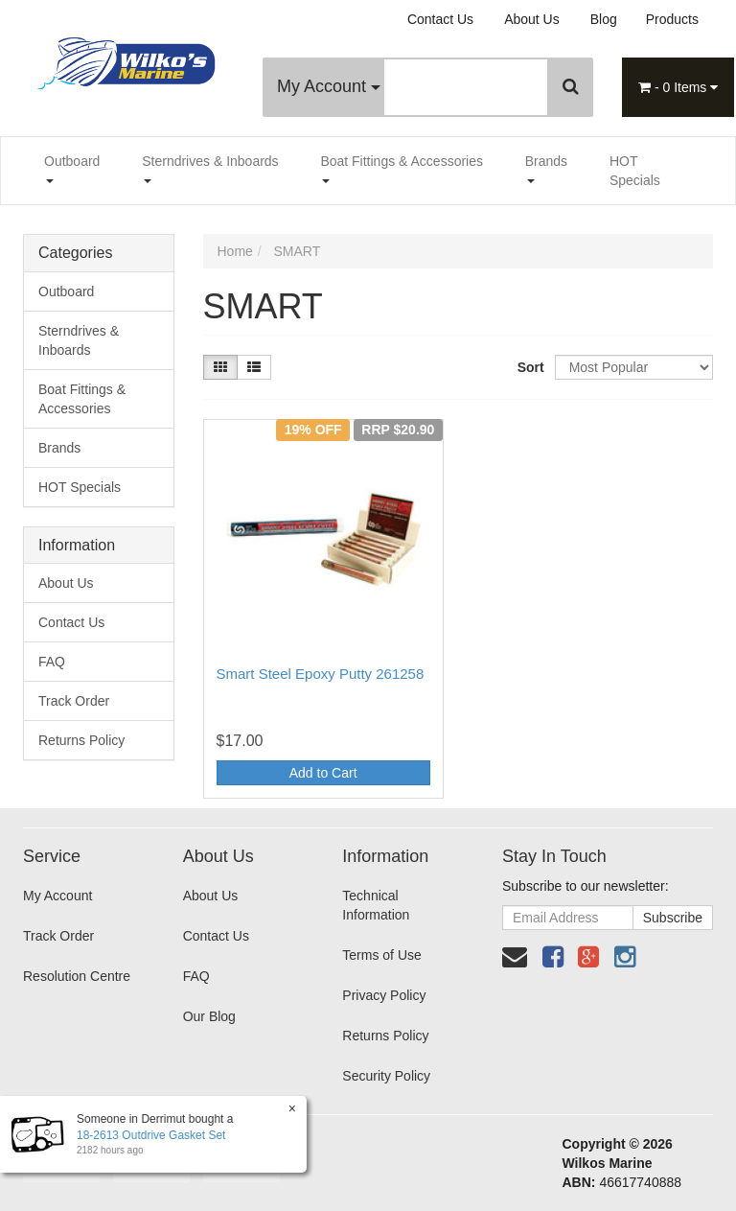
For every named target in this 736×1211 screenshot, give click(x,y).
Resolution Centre (76, 976)
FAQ (51, 661)
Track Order (73, 701)
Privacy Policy (384, 995)
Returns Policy (81, 740)
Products (672, 19)
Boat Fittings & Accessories (401, 168)
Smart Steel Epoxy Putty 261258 (321, 673)
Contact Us (440, 19)
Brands (546, 168)
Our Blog (209, 1016)
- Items (678, 87)
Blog (603, 19)
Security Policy (386, 1075)
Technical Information (375, 905)
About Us (532, 19)
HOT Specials (635, 170)
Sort (529, 367)
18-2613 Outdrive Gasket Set (150, 1135)
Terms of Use (381, 955)
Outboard (72, 168)
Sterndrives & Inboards (210, 168)
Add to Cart (323, 772)
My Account (328, 86)
